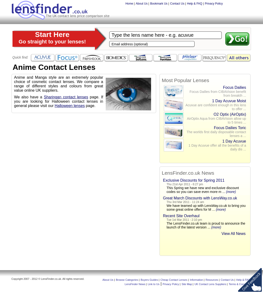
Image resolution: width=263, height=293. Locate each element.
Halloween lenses (70, 106)
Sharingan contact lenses (66, 97)
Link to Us (153, 284)
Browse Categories (127, 279)
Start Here (52, 37)
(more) (231, 192)
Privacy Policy (214, 3)
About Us (141, 3)
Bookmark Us (158, 3)
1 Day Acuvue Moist (229, 101)
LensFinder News (135, 284)
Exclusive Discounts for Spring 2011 (194, 180)
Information (196, 279)
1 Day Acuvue (234, 141)
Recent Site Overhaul (181, 216)
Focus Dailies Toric (230, 128)
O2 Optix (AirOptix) (230, 114)
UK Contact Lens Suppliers (210, 284)
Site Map (187, 284)
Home (129, 3)
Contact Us (177, 3)
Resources (212, 279)
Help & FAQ (194, 3)
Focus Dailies (234, 87)
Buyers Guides (149, 279)
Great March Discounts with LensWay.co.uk (200, 198)
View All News (233, 234)
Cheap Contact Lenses (173, 279)
